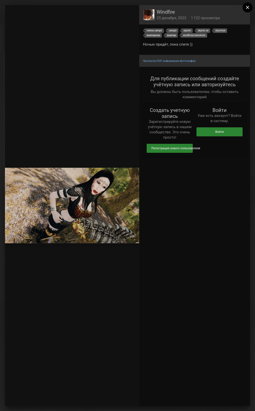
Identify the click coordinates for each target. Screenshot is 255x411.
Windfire (166, 12)
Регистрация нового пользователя (172, 148)
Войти (219, 132)
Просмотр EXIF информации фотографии (169, 61)
